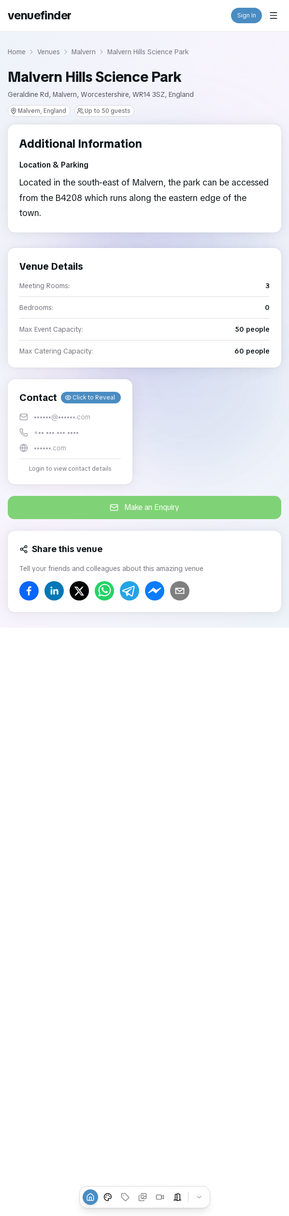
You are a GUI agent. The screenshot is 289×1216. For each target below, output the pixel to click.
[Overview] (90, 1197)
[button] (70, 431)
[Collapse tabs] (199, 1197)
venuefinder (39, 15)
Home (17, 51)
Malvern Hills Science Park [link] (147, 51)
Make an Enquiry (144, 507)
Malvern (84, 51)
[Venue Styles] (108, 1197)
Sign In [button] (246, 15)
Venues (48, 51)
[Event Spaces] (177, 1197)
